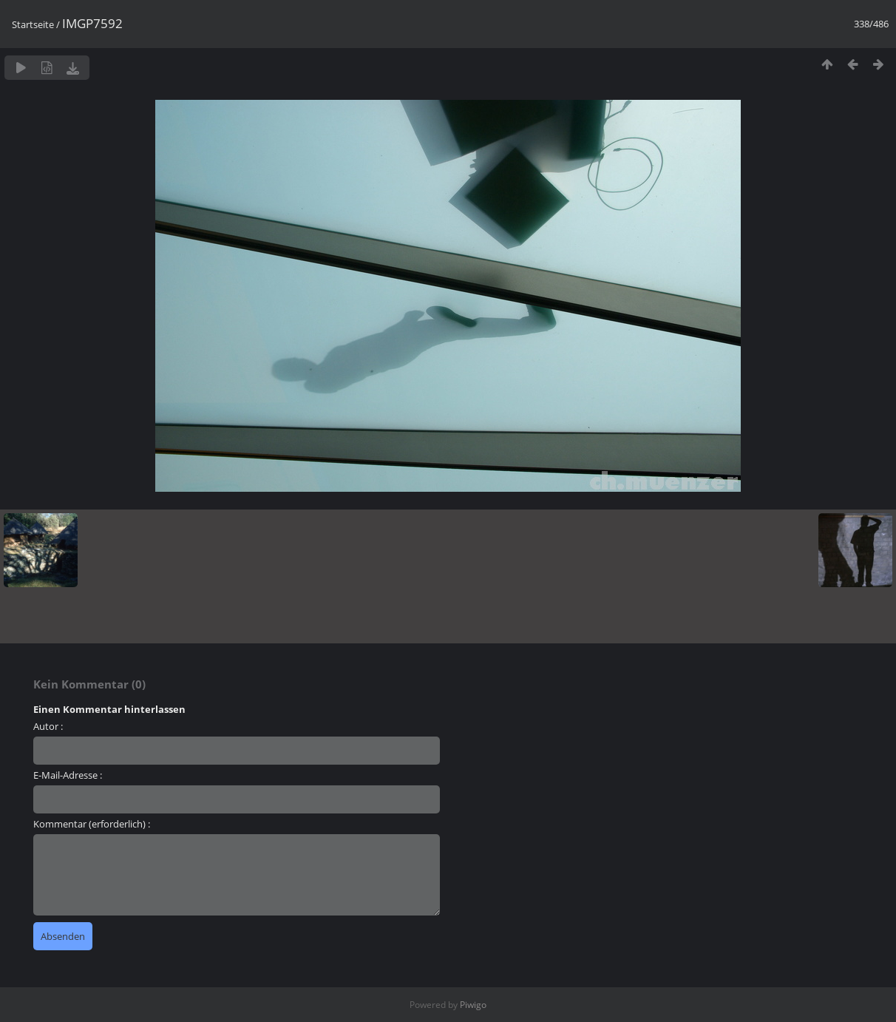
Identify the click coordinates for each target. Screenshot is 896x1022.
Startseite (33, 24)
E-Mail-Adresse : (67, 775)
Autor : (48, 726)
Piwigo (473, 1004)
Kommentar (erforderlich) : (91, 823)
